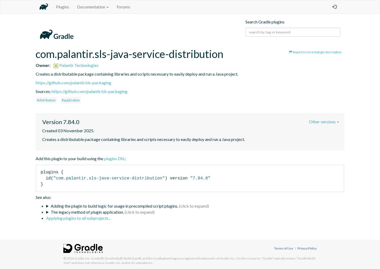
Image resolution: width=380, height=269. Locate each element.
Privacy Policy (307, 248)
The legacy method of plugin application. (87, 211)
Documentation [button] (93, 6)
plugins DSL (114, 158)
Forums (123, 6)
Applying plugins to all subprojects (77, 218)
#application (71, 100)
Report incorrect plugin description (315, 52)
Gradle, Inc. (82, 258)
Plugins (62, 6)
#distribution (46, 100)
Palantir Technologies (75, 65)
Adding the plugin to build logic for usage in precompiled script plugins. (114, 205)
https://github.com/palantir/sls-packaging (73, 82)
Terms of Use (283, 248)
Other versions (324, 121)
